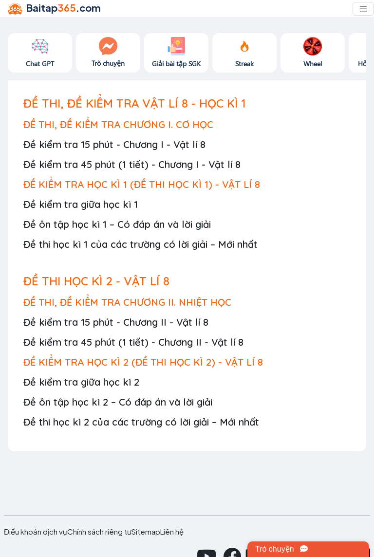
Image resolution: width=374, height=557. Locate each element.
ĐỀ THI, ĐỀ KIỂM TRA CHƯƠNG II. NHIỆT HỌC (127, 302)
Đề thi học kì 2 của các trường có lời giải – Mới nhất (141, 422)
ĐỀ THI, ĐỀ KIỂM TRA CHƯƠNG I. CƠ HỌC (118, 124)
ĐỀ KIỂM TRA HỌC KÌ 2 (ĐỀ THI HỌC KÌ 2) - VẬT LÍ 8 (143, 362)
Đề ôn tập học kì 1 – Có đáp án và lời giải (117, 224)
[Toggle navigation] (363, 9)
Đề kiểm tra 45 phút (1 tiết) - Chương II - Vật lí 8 (133, 342)
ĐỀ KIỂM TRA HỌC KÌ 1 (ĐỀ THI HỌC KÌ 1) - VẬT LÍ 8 (141, 184)
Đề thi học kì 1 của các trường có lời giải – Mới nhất (140, 244)
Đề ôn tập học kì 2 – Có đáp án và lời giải (117, 402)
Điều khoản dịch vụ (35, 531)
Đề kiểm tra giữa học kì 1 (80, 204)
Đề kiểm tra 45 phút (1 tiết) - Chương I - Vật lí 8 (132, 164)
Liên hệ (172, 531)
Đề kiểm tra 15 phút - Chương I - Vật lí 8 (114, 144)
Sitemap (145, 531)
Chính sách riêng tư (99, 531)
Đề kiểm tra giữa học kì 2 (81, 382)
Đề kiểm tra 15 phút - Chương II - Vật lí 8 (115, 322)
